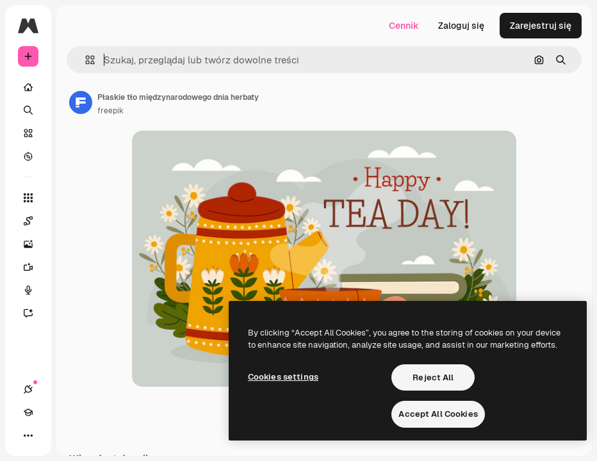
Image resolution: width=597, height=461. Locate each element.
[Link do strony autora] (80, 102)
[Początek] (28, 87)
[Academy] (28, 412)
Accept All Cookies (437, 413)
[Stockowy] (28, 133)
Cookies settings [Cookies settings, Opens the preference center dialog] (283, 376)
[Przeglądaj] (28, 156)
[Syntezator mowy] (34, 290)
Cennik (404, 25)
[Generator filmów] (34, 267)
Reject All (433, 377)
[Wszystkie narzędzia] (28, 198)
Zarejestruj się (540, 25)
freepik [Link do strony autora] (110, 111)
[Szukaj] (28, 110)
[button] (84, 60)
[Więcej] (28, 435)
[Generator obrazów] (34, 244)
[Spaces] (34, 221)
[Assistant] (34, 313)
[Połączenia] (28, 389)
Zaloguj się (461, 25)
